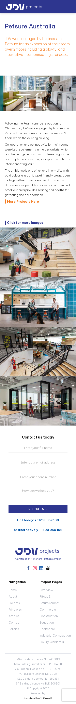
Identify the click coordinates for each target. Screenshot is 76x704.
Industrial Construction (55, 635)
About (13, 596)
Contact (14, 622)
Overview (46, 590)
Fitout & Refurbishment (50, 600)
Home (13, 590)
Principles (15, 609)
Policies (14, 629)
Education (47, 622)
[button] (66, 6)
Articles (14, 616)
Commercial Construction (49, 613)
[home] (24, 6)
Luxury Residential (52, 642)
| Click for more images (24, 223)
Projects (14, 603)
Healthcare (47, 629)
